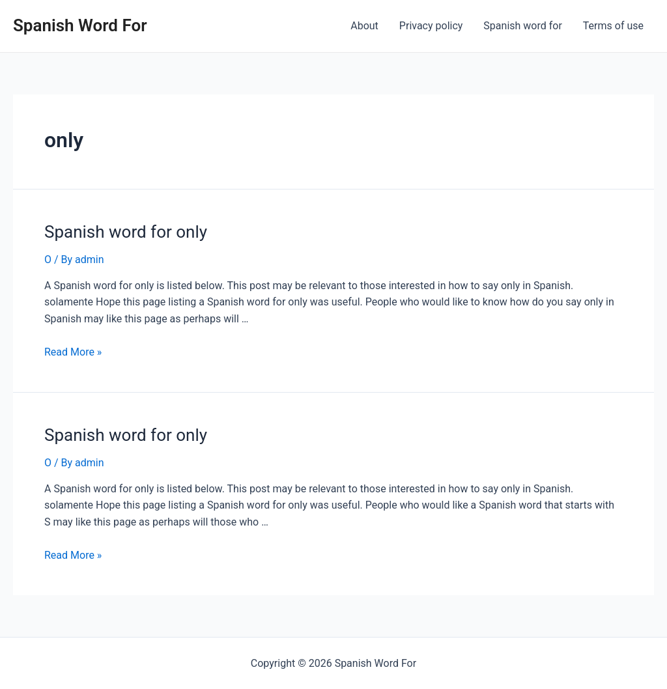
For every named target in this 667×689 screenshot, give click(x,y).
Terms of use (613, 26)
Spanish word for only (125, 232)
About (364, 26)
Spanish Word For (80, 25)
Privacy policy (431, 26)
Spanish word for (522, 26)
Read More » (73, 352)
